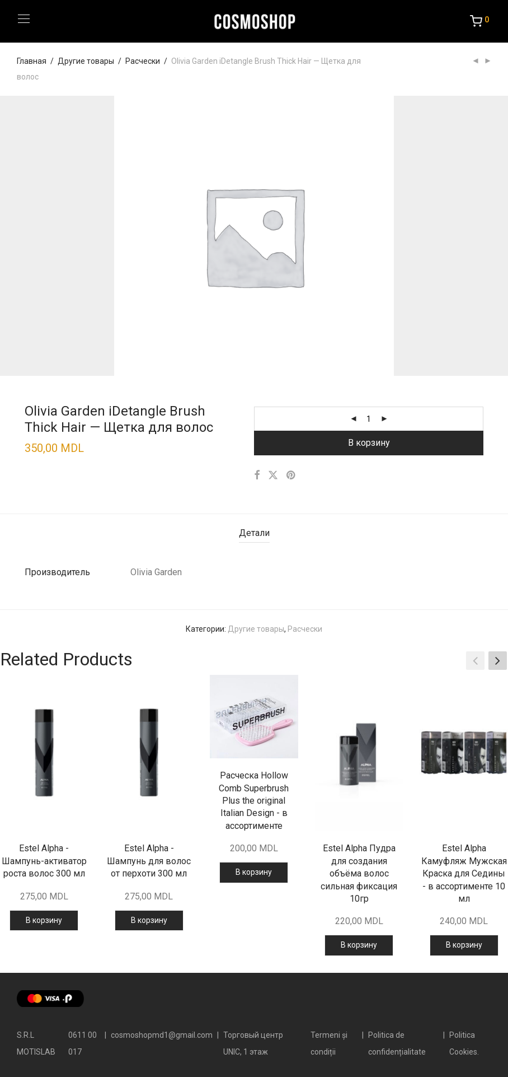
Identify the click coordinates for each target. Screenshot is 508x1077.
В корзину (369, 442)
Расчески (142, 61)
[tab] (254, 533)
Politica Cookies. (464, 1043)
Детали (254, 533)
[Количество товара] (368, 419)
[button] (497, 661)
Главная (31, 61)
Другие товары (86, 61)
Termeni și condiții (329, 1043)
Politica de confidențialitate (397, 1043)
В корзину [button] (44, 920)
